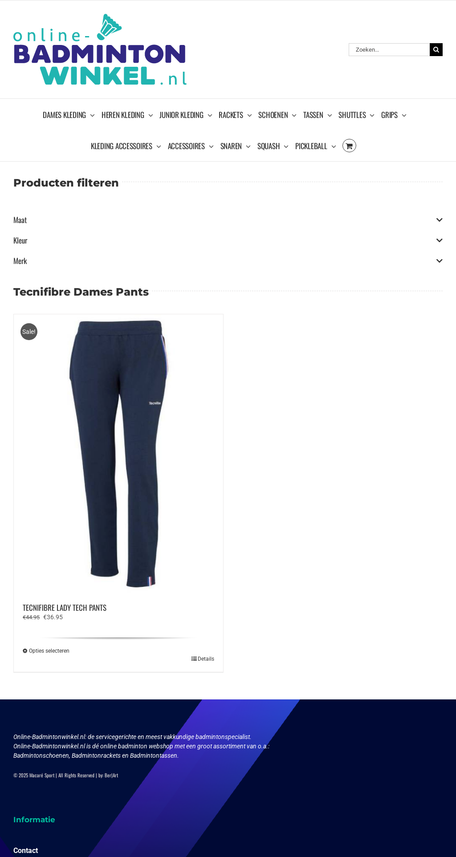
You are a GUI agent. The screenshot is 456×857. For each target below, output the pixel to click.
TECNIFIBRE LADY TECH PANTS (64, 607)
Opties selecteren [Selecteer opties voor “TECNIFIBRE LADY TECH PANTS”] (49, 651)
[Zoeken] (436, 49)
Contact (25, 850)
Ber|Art (111, 775)
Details (206, 659)
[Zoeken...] (389, 49)
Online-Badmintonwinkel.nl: (50, 736)
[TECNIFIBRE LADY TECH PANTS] (118, 453)
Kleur (228, 240)
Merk (228, 261)
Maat (228, 220)
